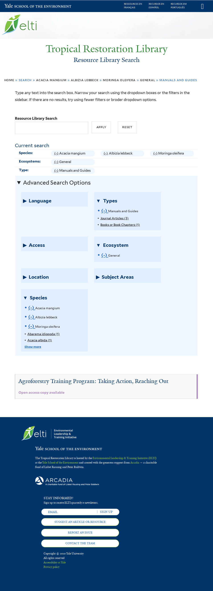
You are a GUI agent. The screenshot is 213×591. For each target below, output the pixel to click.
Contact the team (80, 543)
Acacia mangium (51, 80)
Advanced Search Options (57, 182)
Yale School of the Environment (16, 6)
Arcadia (134, 462)
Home (9, 80)
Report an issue (80, 532)
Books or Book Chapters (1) (120, 225)
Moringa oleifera (119, 80)
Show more (32, 346)
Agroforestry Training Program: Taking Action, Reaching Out (93, 381)
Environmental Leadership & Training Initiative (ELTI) (124, 458)
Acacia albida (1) (39, 340)
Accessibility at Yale (55, 562)
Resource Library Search (36, 118)
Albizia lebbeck (84, 80)
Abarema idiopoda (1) (43, 334)
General (147, 80)
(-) (56, 153)
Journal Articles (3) (114, 218)
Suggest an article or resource (80, 522)
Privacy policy (51, 567)
